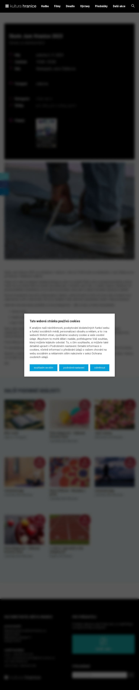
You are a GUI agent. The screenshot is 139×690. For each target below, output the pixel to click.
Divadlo (70, 6)
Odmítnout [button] (99, 367)
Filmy (57, 6)
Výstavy (85, 6)
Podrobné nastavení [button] (73, 367)
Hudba (45, 6)
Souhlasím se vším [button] (43, 367)
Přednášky (101, 6)
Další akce (119, 6)
